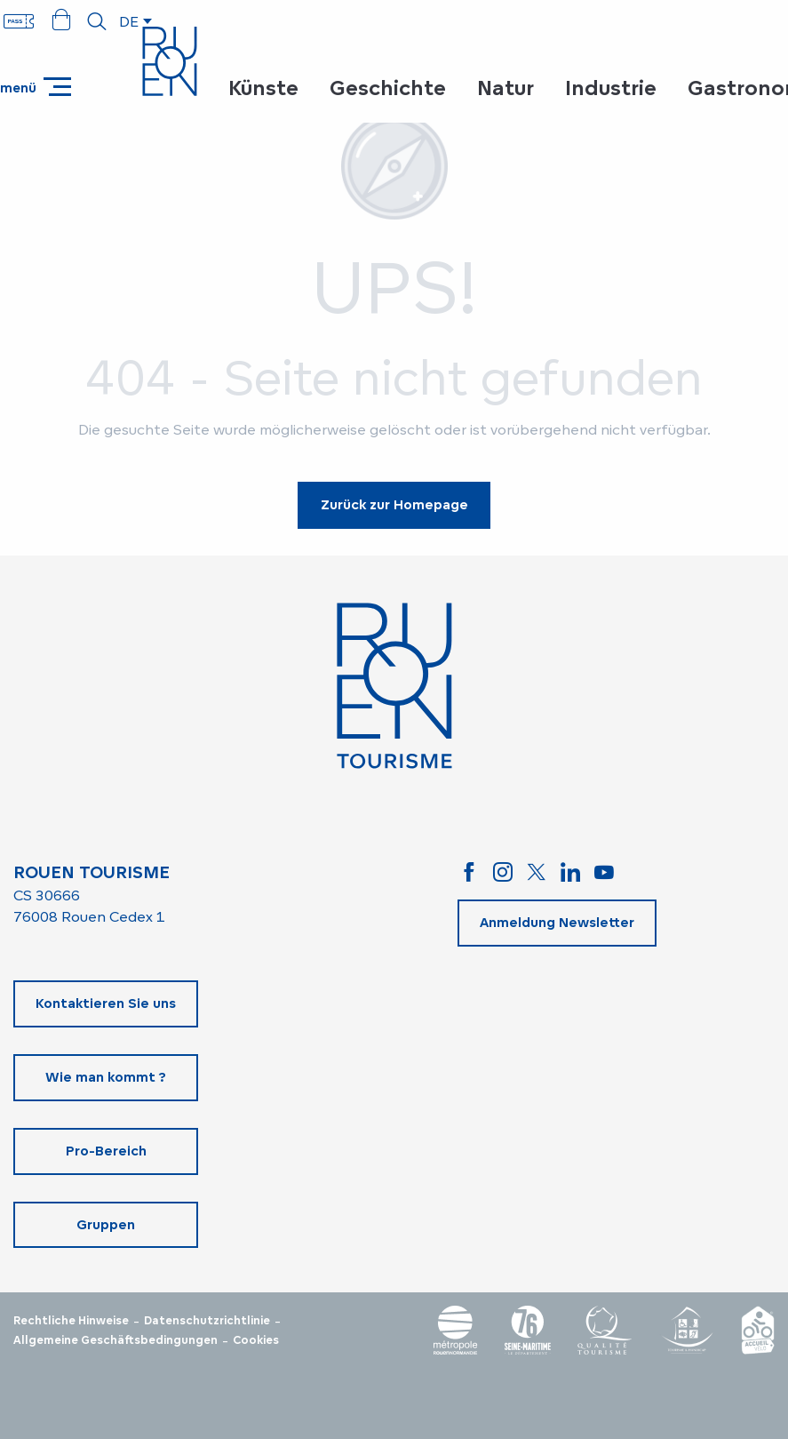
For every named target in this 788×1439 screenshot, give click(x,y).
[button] (96, 21)
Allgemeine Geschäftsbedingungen (115, 1340)
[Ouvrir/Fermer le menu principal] (35, 86)
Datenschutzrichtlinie (207, 1320)
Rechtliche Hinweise (71, 1320)
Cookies (256, 1340)
